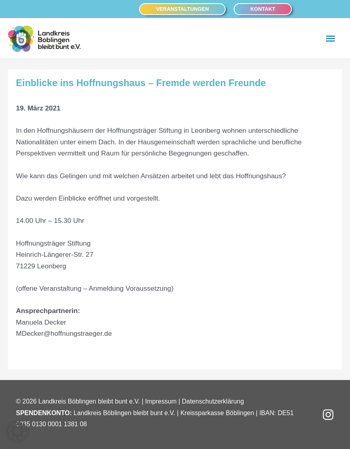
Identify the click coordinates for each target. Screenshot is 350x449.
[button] (182, 9)
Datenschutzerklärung (213, 401)
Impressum (161, 401)
